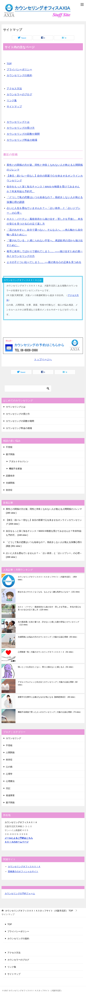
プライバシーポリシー (19, 69)
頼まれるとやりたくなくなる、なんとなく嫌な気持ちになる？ (49, 592)
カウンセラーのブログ (19, 94)
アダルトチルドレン (19, 461)
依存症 (9, 490)
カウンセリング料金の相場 (22, 140)
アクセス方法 (14, 88)
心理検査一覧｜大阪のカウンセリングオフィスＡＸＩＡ (46, 652)
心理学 (9, 774)
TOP (9, 63)
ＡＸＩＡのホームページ (17, 842)
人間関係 (10, 752)
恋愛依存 (10, 475)
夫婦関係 (10, 483)
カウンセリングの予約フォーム (20, 893)
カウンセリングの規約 (19, 75)
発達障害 (10, 795)
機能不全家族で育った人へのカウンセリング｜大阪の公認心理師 (50, 712)
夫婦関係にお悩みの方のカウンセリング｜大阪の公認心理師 (48, 637)
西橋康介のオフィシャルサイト (23, 871)
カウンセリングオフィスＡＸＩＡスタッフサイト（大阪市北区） (47, 578)
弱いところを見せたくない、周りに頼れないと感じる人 (46, 667)
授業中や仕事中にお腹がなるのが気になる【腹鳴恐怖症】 (47, 697)
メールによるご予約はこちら (19, 838)
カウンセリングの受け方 (21, 128)
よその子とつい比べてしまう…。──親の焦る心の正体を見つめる (44, 262)
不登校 (9, 447)
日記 (8, 788)
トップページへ (43, 359)
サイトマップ (14, 106)
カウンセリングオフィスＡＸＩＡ (24, 866)
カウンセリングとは (18, 122)
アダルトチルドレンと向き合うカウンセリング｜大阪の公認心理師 (47, 683)
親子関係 (10, 454)
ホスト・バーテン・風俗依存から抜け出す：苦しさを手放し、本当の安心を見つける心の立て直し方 (49, 608)
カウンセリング (13, 738)
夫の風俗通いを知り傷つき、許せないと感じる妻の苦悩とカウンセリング (48, 623)
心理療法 (10, 781)
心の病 (9, 766)
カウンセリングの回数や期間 (23, 134)
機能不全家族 (15, 468)
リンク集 (12, 100)
